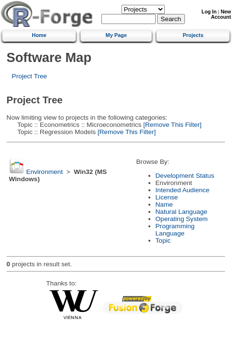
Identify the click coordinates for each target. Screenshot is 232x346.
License (167, 197)
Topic (163, 240)
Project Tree (29, 76)
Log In (209, 11)
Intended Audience (183, 190)
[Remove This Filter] (171, 124)
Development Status (185, 175)
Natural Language (182, 211)
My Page (116, 35)
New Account (221, 14)
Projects (193, 35)
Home (39, 35)
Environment (44, 171)
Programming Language (175, 229)
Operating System (182, 218)
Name (164, 204)
